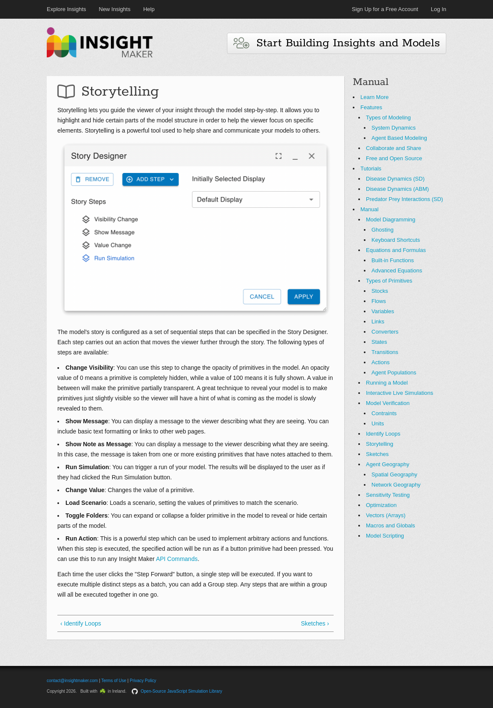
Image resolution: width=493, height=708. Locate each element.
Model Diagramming (390, 219)
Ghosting (382, 230)
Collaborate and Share (393, 148)
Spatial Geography (394, 474)
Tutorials (370, 168)
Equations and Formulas (396, 250)
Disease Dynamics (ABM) (397, 189)
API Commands (177, 558)
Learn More (374, 97)
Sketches (377, 454)
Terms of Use (113, 680)
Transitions (384, 352)
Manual (369, 209)
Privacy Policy (143, 680)
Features (371, 107)
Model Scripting (385, 535)
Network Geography (396, 484)
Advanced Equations (396, 270)
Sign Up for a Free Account (385, 9)
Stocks (379, 291)
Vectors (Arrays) (385, 515)
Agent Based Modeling (399, 138)
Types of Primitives (389, 281)
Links (377, 321)
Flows (378, 301)
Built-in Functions (392, 260)
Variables (382, 311)
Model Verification (388, 403)
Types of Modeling (388, 117)
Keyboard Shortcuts (395, 240)
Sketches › (315, 623)
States (379, 342)
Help (149, 9)
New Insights (114, 9)
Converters (385, 332)
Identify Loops (383, 433)
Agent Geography (387, 464)
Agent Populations (393, 372)
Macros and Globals (390, 525)
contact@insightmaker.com (72, 680)
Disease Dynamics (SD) (395, 179)
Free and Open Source (394, 158)
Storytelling (379, 444)
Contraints (384, 413)
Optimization (381, 505)
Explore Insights (66, 9)
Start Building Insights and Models (336, 43)
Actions (380, 362)
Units (377, 423)
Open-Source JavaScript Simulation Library (181, 691)
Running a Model (387, 382)
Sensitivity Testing (388, 495)
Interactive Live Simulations (399, 393)
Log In (438, 9)
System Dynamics (393, 128)
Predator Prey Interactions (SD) (404, 199)
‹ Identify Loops (80, 623)
